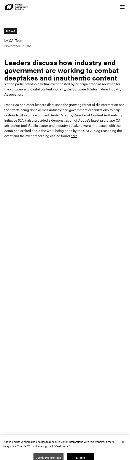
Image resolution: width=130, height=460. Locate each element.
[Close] (123, 444)
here (74, 135)
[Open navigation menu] (122, 6)
